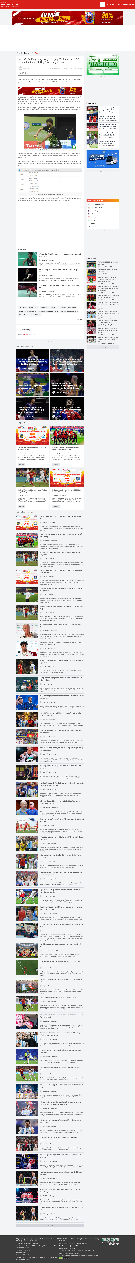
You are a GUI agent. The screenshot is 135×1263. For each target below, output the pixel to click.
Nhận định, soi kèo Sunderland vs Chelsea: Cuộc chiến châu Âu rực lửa (108, 339)
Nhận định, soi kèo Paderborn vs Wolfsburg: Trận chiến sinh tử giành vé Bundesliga (108, 279)
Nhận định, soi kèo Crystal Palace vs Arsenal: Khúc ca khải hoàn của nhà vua (108, 305)
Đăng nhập (131, 4)
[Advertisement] (67, 38)
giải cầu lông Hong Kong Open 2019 (48, 311)
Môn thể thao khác (24, 53)
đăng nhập (25, 334)
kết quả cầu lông (33, 307)
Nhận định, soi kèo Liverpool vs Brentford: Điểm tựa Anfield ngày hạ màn (108, 330)
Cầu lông (38, 53)
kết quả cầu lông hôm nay (48, 307)
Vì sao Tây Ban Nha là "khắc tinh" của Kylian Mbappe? (58, 997)
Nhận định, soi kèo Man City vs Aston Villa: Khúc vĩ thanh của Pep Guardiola (108, 314)
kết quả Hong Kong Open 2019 (27, 311)
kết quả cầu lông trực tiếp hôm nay (67, 307)
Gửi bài (120, 4)
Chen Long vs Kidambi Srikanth (69, 311)
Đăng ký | (125, 4)
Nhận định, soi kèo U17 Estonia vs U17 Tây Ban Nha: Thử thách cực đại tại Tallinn (108, 288)
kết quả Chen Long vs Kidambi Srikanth (29, 315)
